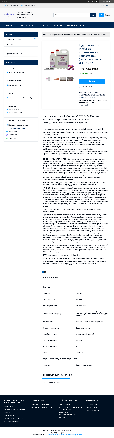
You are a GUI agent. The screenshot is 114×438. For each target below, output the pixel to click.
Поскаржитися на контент (55, 435)
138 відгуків (94, 1)
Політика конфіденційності (74, 435)
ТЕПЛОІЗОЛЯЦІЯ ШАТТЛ (67, 415)
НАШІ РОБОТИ (9, 415)
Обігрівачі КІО (9, 406)
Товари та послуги (27, 25)
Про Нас (10, 44)
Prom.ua (68, 430)
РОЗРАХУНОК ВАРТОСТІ (13, 418)
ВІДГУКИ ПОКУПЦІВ (93, 410)
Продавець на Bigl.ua (57, 433)
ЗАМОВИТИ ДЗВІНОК (12, 421)
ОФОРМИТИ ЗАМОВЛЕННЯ (41, 407)
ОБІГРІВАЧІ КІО (64, 404)
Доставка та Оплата (14, 54)
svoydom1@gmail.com (17, 128)
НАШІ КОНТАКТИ (92, 407)
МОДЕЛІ (7, 412)
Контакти (58, 25)
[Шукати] (93, 15)
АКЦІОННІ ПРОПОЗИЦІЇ (40, 404)
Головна (10, 25)
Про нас (45, 25)
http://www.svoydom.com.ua (18, 125)
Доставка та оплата (76, 25)
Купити (92, 81)
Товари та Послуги (14, 39)
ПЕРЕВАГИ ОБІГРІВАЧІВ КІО (14, 409)
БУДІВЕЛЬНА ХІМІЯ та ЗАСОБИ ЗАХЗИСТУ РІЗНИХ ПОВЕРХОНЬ (70, 409)
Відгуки (9, 49)
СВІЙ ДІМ (62, 418)
